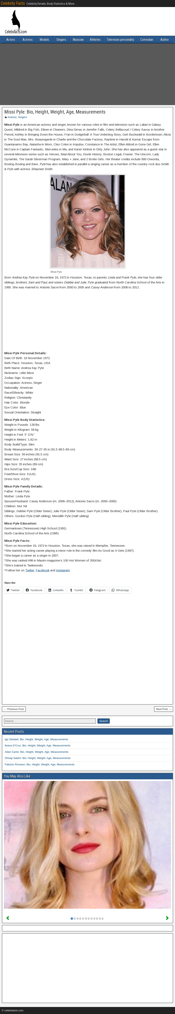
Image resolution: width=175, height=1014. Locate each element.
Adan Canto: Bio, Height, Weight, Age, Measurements (36, 751)
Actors (10, 40)
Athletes (95, 40)
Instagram (63, 570)
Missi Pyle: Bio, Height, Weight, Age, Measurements (54, 112)
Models (44, 40)
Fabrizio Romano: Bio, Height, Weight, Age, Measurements (39, 764)
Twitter (29, 570)
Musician (78, 40)
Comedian (146, 40)
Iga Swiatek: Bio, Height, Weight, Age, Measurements (36, 739)
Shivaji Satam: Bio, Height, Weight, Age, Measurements (38, 758)
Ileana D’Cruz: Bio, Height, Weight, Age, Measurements (37, 745)
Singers (61, 40)
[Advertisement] (87, 74)
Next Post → (163, 709)
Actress (28, 40)
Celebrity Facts (13, 3)
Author (164, 40)
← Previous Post (14, 709)
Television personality (120, 40)
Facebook (42, 570)
